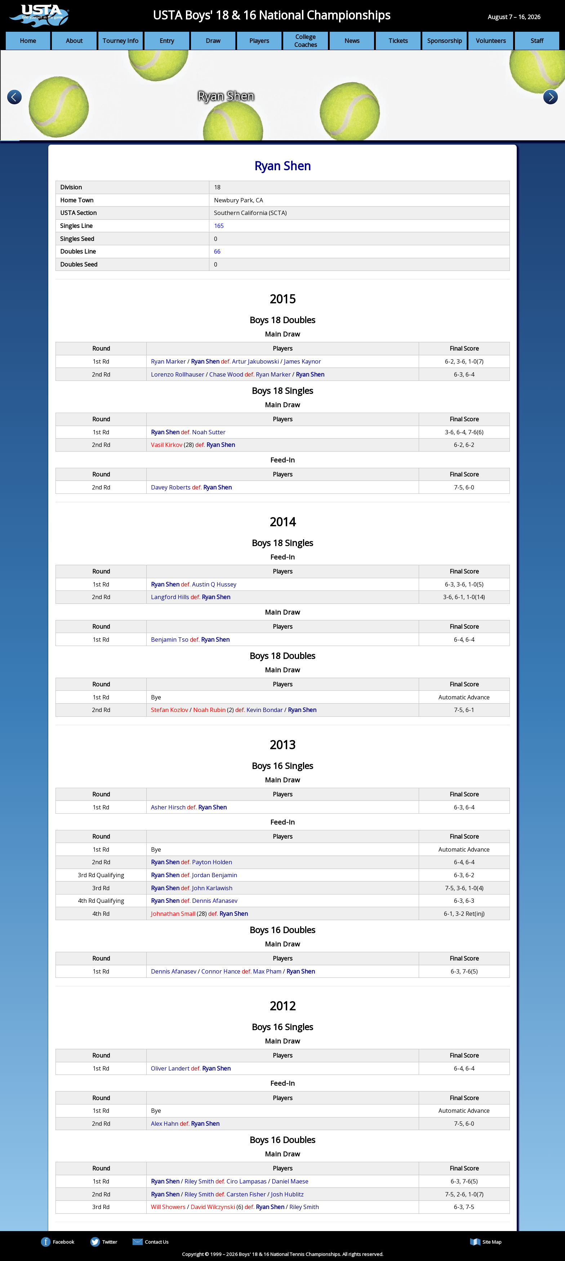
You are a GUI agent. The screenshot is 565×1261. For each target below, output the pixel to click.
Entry (167, 41)
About (74, 41)
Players (259, 41)
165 (219, 226)
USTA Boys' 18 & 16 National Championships (271, 15)
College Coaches (305, 41)
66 (217, 251)
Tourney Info (120, 41)
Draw (213, 41)
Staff (537, 41)
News (352, 41)
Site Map (486, 1241)
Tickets (398, 41)
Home (28, 41)
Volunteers (491, 41)
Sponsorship (444, 41)
